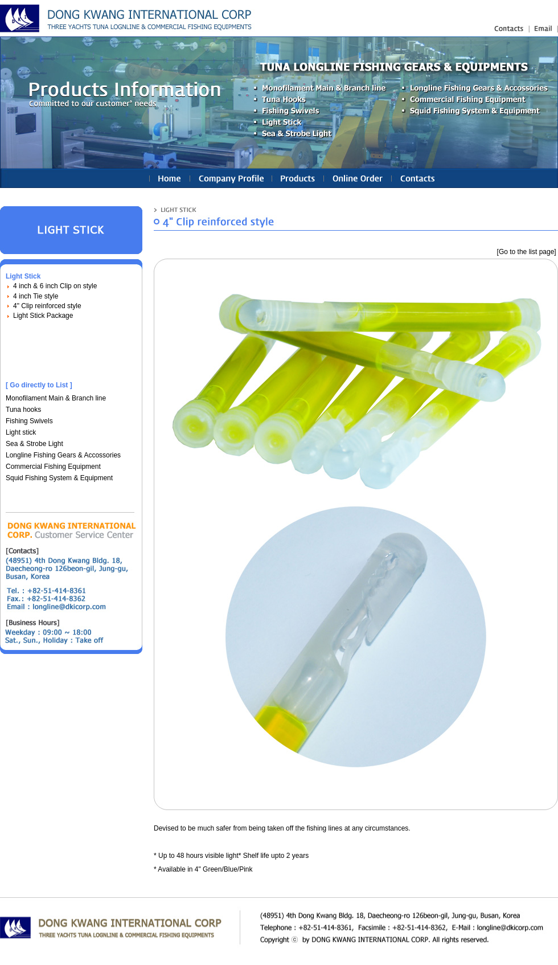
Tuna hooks (23, 410)
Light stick (21, 432)
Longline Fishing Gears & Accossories (63, 455)
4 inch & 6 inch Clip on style (55, 286)
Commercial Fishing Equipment (53, 467)
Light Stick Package (43, 316)
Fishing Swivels (29, 421)
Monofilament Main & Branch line (56, 398)
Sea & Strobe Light (34, 444)
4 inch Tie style (35, 296)
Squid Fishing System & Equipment (59, 478)
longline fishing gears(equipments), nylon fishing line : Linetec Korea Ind (128, 18)
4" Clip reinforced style (47, 306)
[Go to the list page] (526, 252)
